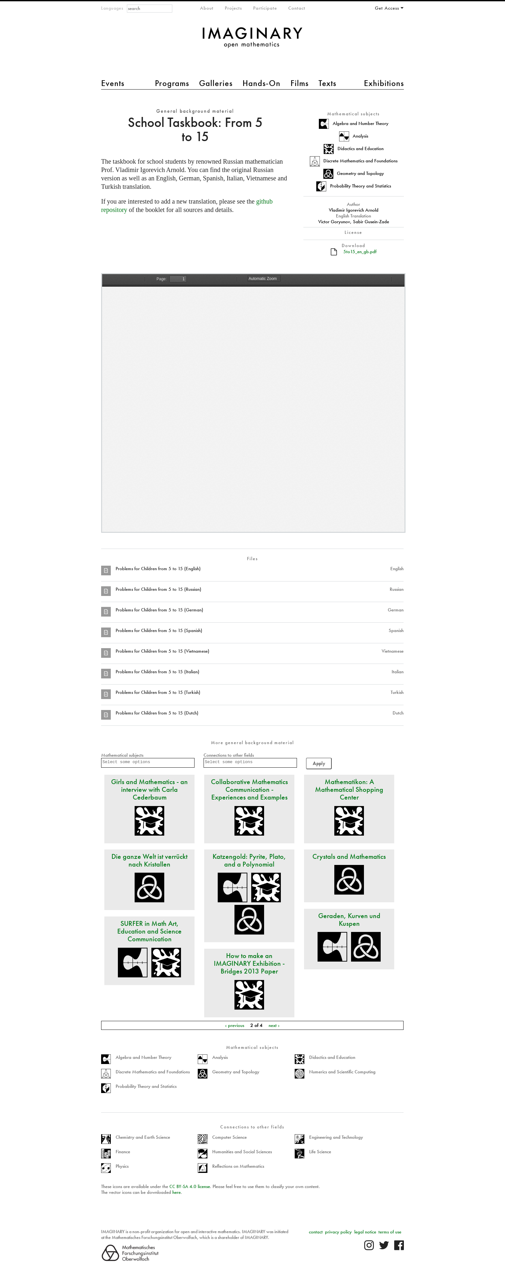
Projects (233, 8)
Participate (265, 8)
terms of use (389, 1232)
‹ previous (234, 1025)
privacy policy (338, 1232)
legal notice (365, 1232)
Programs (172, 83)
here (176, 1192)
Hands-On (262, 83)
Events (112, 83)
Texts (327, 83)
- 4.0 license (189, 1186)
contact (316, 1232)
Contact (296, 8)
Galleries (216, 83)
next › (274, 1025)
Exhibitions (384, 83)
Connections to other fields (229, 755)
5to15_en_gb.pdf (359, 251)
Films (300, 83)
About (207, 8)
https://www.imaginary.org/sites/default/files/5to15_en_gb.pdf (253, 403)
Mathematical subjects (122, 755)
